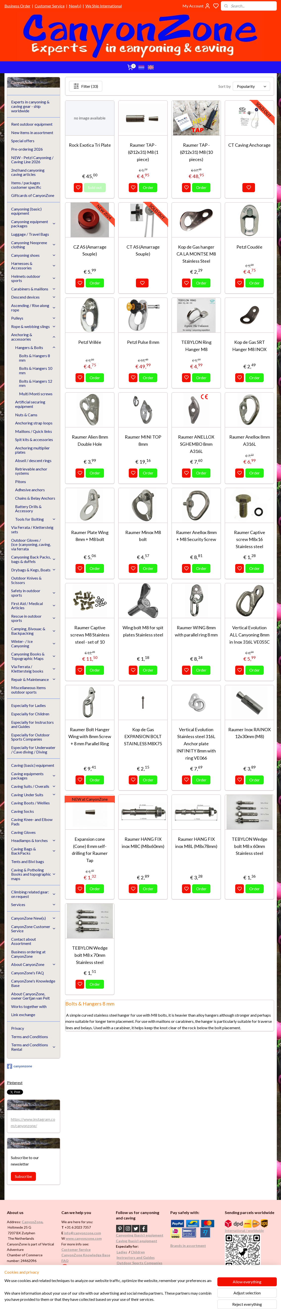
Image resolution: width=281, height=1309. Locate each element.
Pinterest (15, 1082)
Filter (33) (85, 86)
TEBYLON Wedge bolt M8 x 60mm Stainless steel (249, 846)
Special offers (22, 140)
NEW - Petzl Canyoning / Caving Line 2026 (32, 159)
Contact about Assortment (23, 941)
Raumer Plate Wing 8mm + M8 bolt (89, 536)
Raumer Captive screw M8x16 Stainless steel (249, 539)
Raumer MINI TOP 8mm (143, 440)
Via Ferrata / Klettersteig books (33, 668)
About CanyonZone (33, 964)
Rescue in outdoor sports (33, 618)
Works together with (29, 1006)
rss (164, 1300)
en (143, 1252)
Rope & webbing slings (33, 326)
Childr (136, 1252)
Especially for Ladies (28, 705)
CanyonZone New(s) (33, 918)
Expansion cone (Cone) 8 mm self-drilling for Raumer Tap (90, 849)
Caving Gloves (23, 832)
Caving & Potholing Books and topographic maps (33, 874)
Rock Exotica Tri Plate (90, 145)
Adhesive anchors (30, 489)
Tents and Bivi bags (27, 861)
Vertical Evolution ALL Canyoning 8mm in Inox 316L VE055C (250, 635)
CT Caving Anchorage (249, 145)
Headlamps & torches (33, 840)
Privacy (17, 1028)
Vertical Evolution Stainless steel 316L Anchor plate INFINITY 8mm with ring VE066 (196, 744)
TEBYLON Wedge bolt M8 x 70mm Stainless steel (90, 955)
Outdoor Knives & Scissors (26, 580)
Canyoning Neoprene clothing (33, 244)
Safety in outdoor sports (33, 592)
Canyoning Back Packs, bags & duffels (33, 559)
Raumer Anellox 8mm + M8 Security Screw (196, 536)
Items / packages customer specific (26, 184)
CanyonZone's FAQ (27, 972)
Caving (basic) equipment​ (136, 1241)
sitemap (155, 1300)
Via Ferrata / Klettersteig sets (32, 529)
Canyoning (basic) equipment (26, 211)
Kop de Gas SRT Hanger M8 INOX (249, 345)
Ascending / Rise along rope (33, 307)
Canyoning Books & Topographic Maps (33, 656)
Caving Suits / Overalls (33, 786)
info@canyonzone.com (82, 1233)
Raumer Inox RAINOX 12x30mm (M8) (249, 733)
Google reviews (81, 1266)
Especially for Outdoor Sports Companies (30, 737)
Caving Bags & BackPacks (33, 851)
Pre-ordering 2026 (27, 149)
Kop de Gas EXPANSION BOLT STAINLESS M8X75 (143, 737)
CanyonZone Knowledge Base (85, 1255)
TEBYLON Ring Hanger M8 (196, 345)
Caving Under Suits (33, 794)
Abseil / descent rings (33, 460)
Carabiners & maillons (33, 288)
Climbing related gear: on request (33, 894)
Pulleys (33, 318)
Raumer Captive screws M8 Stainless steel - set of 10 (89, 635)
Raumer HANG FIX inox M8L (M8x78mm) (196, 842)
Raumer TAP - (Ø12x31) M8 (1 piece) (143, 152)
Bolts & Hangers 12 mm (35, 383)
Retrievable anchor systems (31, 471)
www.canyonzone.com (84, 1238)
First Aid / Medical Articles (33, 605)
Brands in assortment (188, 1245)
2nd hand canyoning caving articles (28, 172)
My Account (196, 6)
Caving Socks (22, 811)
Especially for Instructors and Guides (32, 724)
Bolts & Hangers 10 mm (35, 370)
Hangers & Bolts (35, 347)
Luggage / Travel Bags (30, 234)
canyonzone (19, 1066)
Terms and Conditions (29, 1036)
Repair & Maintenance (33, 679)
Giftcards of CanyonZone (32, 195)
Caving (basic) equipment (32, 765)
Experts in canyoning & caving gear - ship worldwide (30, 106)
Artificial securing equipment (30, 404)
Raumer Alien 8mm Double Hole (90, 440)
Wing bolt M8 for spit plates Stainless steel (143, 631)
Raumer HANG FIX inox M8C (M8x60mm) (143, 842)
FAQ (65, 1261)
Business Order (17, 5)
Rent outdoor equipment (31, 124)
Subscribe (23, 1176)
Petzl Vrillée (89, 342)
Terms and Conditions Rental (33, 1047)
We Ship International (103, 5)
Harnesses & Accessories (33, 265)
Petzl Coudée (249, 247)
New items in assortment (32, 132)
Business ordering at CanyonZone (28, 953)
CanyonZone (32, 1222)
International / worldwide (244, 1230)
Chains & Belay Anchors (35, 498)
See (46, 1272)
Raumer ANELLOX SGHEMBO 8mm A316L (196, 444)
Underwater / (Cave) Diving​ (139, 1268)
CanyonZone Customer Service (33, 928)
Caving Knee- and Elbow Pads (31, 821)
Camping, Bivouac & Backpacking (33, 630)
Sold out (95, 187)
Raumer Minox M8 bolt (143, 536)
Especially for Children (30, 713)
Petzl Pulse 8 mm (143, 342)
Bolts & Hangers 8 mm (34, 357)
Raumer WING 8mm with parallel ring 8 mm (196, 631)
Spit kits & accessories (34, 439)
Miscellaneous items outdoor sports (28, 689)
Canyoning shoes (33, 255)
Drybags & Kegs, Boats (33, 569)
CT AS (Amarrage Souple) (143, 250)
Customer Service (50, 5)
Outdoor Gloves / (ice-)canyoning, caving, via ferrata (31, 544)
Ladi (120, 1252)
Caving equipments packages (33, 775)
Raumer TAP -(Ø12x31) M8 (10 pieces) (196, 152)
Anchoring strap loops (33, 423)
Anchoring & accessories (33, 336)
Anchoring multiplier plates (32, 450)
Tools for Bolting (35, 519)
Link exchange (23, 1014)
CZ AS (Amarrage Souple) (89, 250)
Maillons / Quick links (33, 431)
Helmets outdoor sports (33, 278)
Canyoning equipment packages (33, 223)
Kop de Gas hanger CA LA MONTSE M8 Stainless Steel (196, 254)
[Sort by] (251, 86)
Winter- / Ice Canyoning (33, 643)
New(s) (75, 5)
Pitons (20, 481)
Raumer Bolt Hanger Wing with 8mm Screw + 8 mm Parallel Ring (89, 737)
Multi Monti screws (35, 393)
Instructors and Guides (136, 1257)
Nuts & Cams (26, 414)
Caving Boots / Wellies (30, 802)
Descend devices (33, 297)
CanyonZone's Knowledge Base (33, 983)
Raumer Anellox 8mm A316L (249, 440)
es (125, 1252)
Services (33, 904)
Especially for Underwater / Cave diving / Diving (33, 749)
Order (148, 187)
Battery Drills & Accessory (28, 508)
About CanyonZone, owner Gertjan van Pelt (30, 996)
